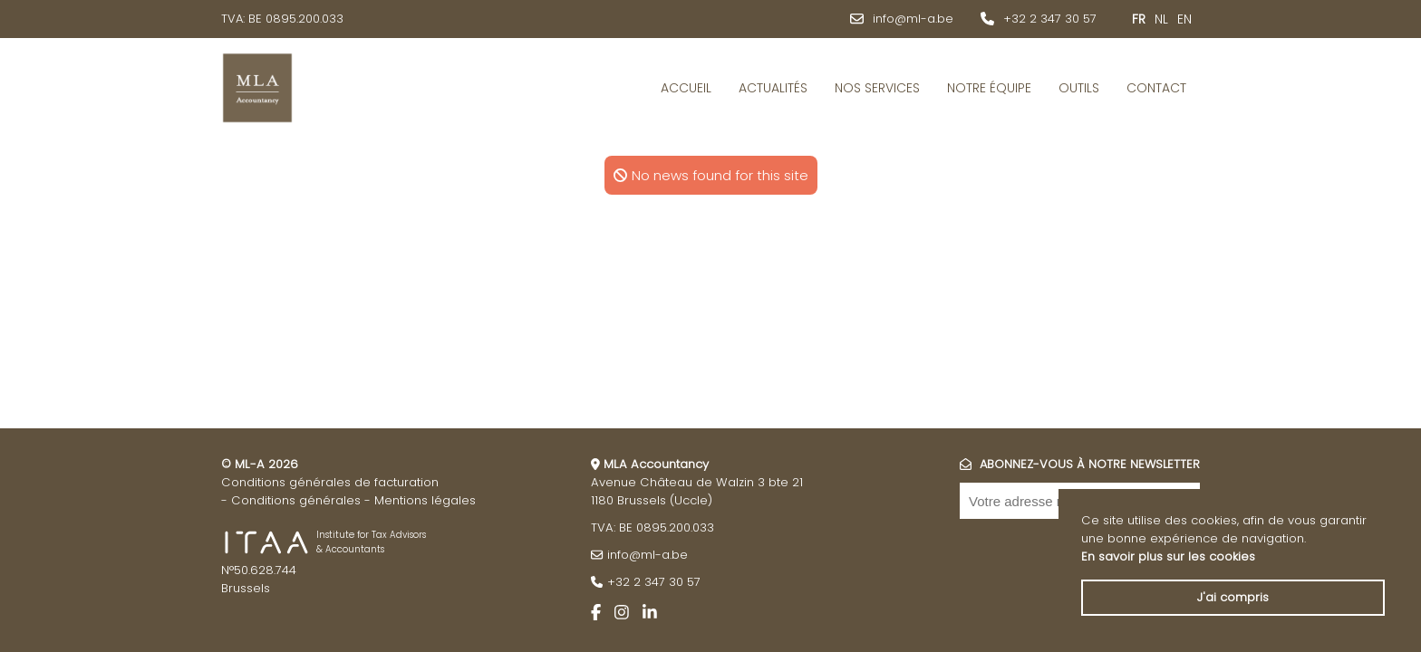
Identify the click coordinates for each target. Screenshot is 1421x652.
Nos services (877, 88)
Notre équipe (989, 88)
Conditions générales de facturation (330, 482)
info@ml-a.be (913, 18)
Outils (1078, 88)
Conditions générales (296, 500)
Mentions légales (425, 500)
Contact (1156, 88)
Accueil (686, 88)
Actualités (773, 88)
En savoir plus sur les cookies (1168, 556)
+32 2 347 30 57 (1050, 18)
